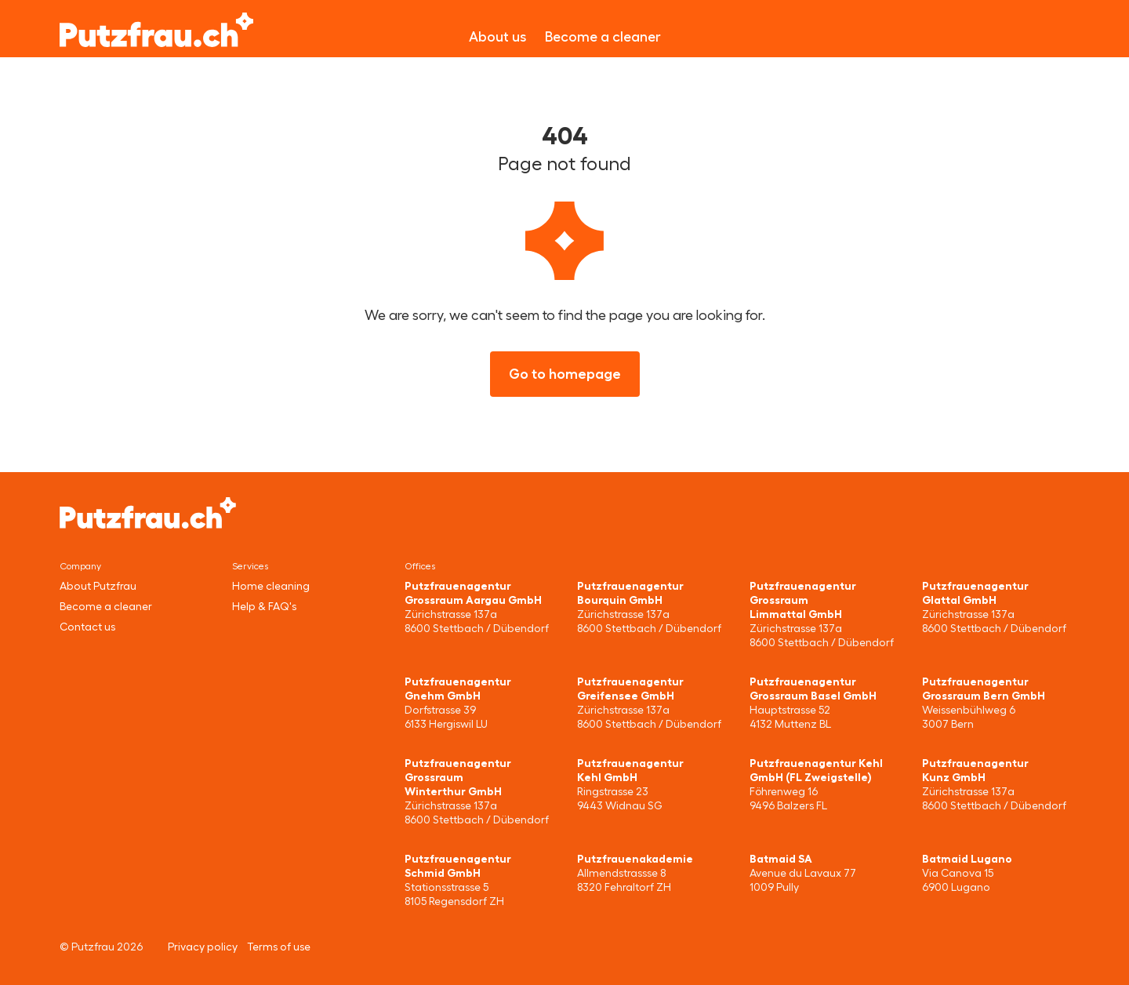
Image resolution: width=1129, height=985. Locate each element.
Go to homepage (565, 374)
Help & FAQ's (264, 606)
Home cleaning (271, 586)
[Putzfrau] (156, 30)
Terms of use (278, 946)
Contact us (87, 626)
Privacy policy (203, 946)
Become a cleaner (603, 37)
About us (497, 37)
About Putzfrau (98, 586)
